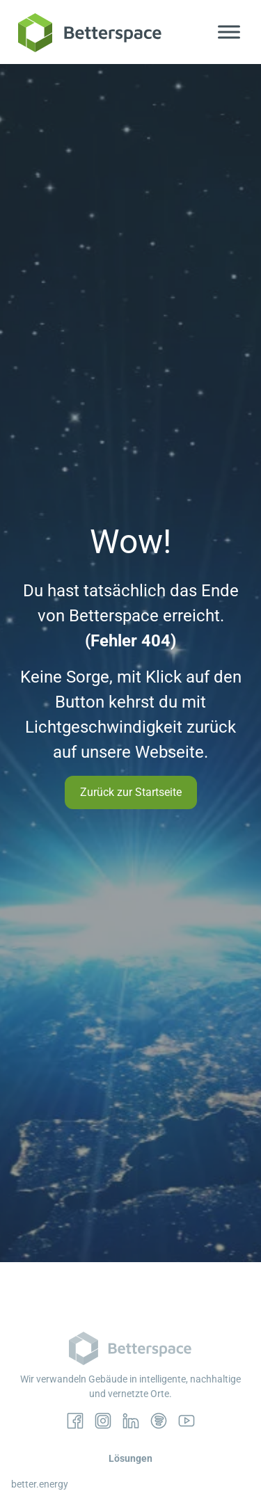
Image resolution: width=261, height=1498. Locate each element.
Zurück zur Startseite (131, 792)
